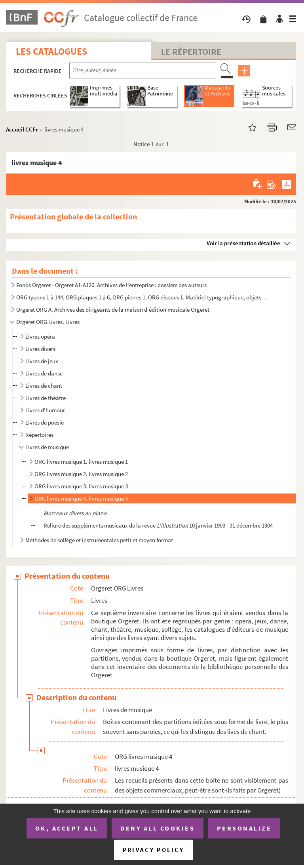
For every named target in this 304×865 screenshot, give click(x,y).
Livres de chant (43, 385)
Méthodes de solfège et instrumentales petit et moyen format (99, 540)
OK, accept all (67, 828)
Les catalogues (51, 51)
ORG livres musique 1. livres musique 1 (81, 461)
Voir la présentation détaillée (243, 243)
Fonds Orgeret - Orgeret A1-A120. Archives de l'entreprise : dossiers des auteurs (111, 285)
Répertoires (39, 434)
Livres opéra (40, 336)
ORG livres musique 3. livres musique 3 (81, 486)
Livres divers (40, 348)
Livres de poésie (44, 422)
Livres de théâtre (45, 398)
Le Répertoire (191, 51)
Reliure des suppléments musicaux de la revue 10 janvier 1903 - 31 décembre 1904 (158, 525)
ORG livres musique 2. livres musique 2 (81, 474)
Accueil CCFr (22, 129)
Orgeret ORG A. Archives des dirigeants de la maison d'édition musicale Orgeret (112, 309)
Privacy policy (153, 850)
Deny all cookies (157, 828)
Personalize (244, 828)
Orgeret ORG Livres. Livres (48, 322)
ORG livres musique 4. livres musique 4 (81, 498)
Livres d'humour (45, 410)
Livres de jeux (41, 361)
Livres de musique (47, 447)
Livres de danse (44, 373)
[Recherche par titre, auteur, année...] (142, 70)
